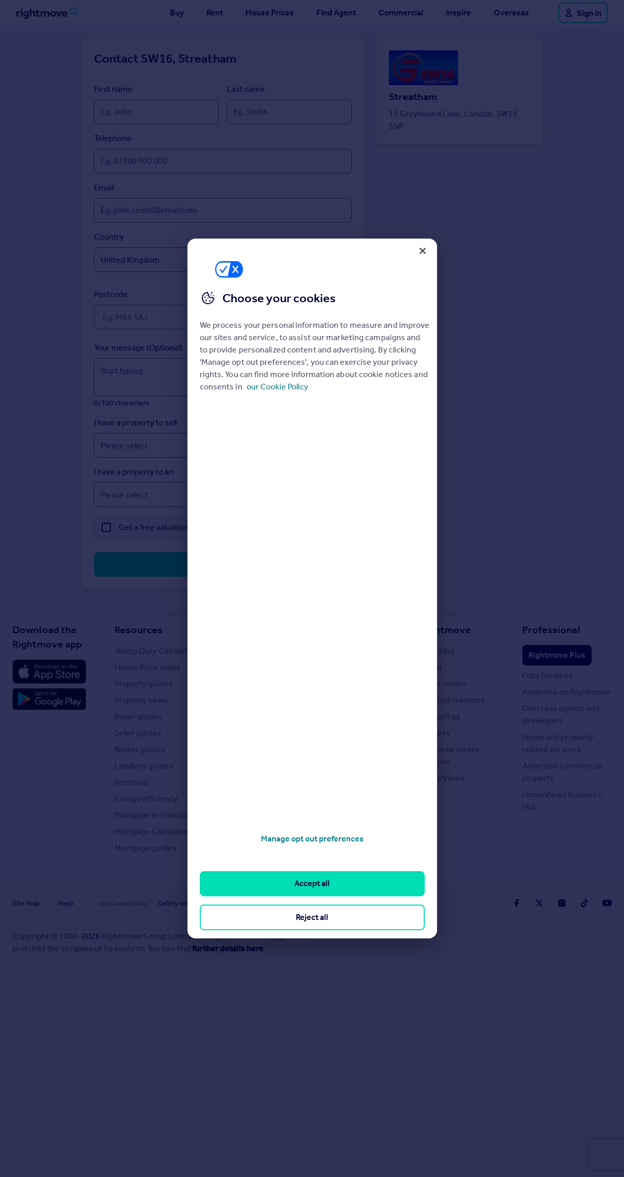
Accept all (312, 883)
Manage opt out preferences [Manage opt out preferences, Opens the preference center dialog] (312, 838)
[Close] (422, 251)
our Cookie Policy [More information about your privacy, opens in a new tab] (277, 386)
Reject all (312, 917)
